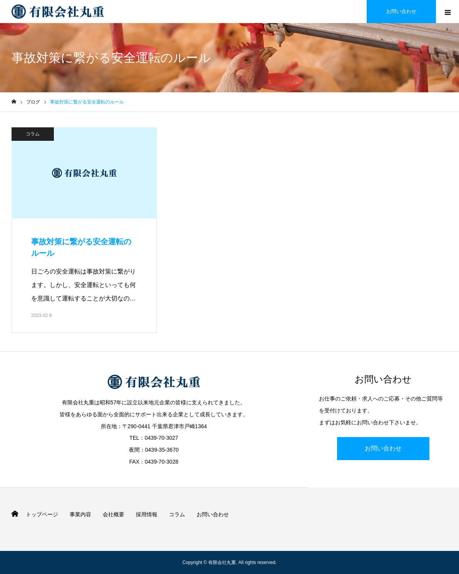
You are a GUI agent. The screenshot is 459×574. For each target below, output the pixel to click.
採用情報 (146, 514)
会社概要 (113, 514)
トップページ (42, 514)
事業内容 (80, 514)
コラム (33, 134)
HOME (15, 514)
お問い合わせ (383, 448)
